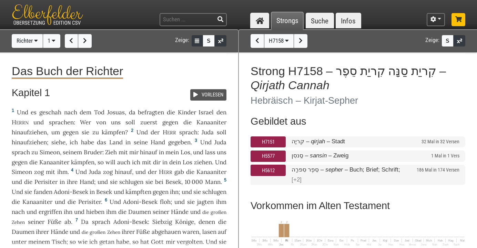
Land (116, 142)
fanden (43, 192)
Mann (213, 182)
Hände (180, 212)
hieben (95, 212)
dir (157, 162)
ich (136, 162)
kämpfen (113, 132)
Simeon (50, 152)
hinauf (148, 152)
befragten (151, 112)
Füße (54, 222)
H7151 (268, 142)
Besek (173, 182)
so (135, 242)
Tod (99, 112)
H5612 (268, 170)
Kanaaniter (211, 122)
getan (106, 242)
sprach (188, 132)
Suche (319, 21)
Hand (158, 142)
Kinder (187, 112)
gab (179, 172)
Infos (348, 21)
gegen (170, 122)
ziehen (203, 162)
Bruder (93, 152)
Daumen (139, 212)
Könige (184, 222)
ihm (62, 172)
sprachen (61, 122)
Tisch (59, 242)
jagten (205, 202)
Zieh (111, 152)
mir (134, 152)
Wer (85, 122)
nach (70, 112)
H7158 (279, 40)
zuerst (149, 122)
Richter (27, 40)
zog (39, 172)
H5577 (268, 156)
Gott (157, 242)
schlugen (131, 182)
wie (83, 242)
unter (19, 242)
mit (123, 152)
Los (185, 152)
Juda (208, 132)
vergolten (190, 242)
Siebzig (162, 222)
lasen (209, 232)
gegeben (179, 142)
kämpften (138, 192)
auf (222, 232)
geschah (50, 112)
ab (67, 222)
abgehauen (166, 232)
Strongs (287, 21)
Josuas (116, 112)
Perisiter (46, 182)
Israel (206, 112)
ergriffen (50, 212)
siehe (58, 142)
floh (165, 202)
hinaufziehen (29, 132)
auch (123, 162)
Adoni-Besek (71, 192)
